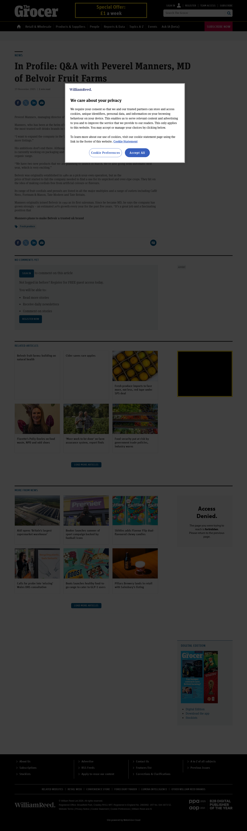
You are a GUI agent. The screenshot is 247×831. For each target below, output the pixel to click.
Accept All (137, 152)
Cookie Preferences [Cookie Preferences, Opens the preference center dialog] (105, 152)
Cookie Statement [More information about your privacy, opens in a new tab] (125, 141)
